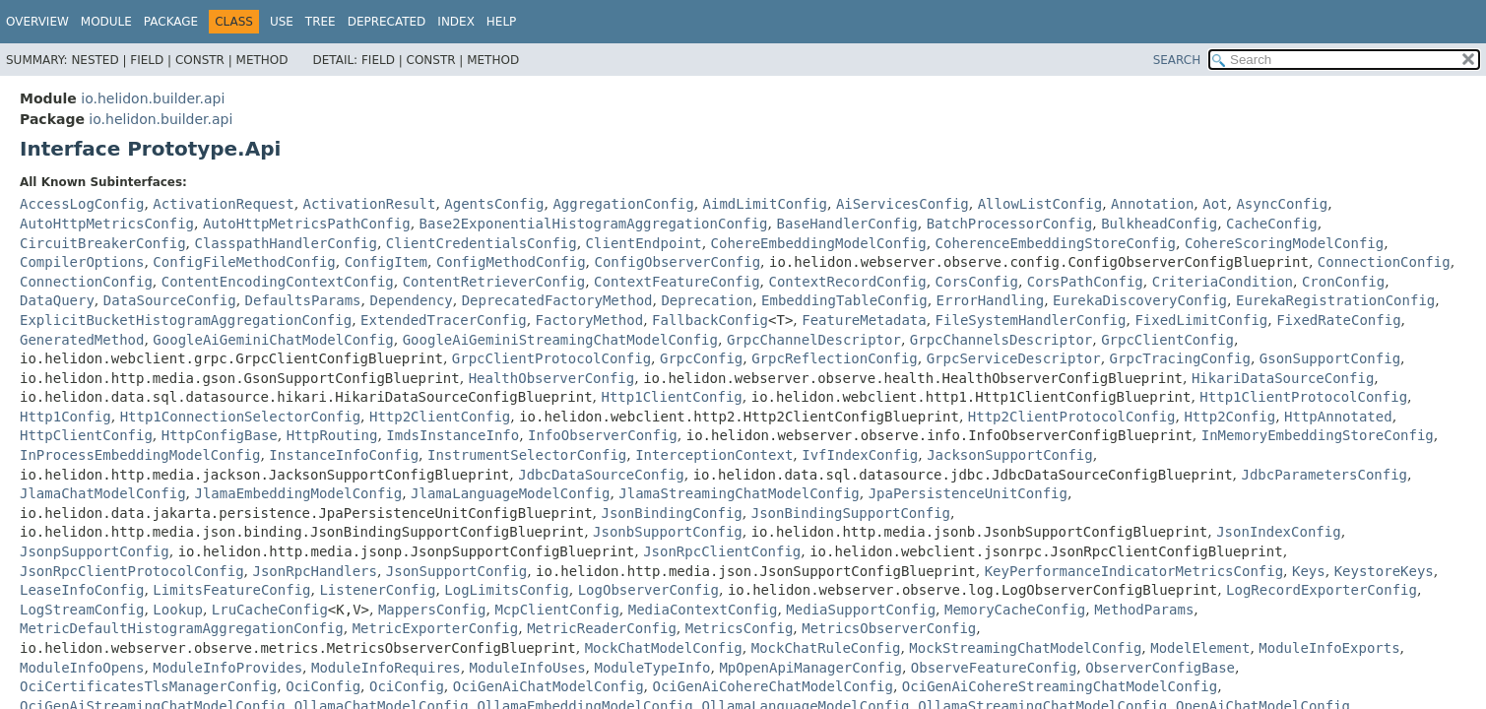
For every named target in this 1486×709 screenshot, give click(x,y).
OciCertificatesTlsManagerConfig (148, 686)
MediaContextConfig (703, 609)
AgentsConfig (494, 204)
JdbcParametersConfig (1324, 475)
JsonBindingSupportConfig (850, 513)
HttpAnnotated (1338, 416)
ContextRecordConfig (848, 282)
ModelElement (1200, 648)
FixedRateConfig (1338, 320)
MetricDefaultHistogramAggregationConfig (182, 628)
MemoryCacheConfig (1014, 609)
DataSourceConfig (169, 300)
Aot (1214, 204)
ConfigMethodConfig (511, 262)
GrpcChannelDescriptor (814, 340)
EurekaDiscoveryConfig (1140, 300)
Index (456, 22)
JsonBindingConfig (672, 513)
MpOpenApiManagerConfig (810, 668)
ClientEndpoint (644, 243)
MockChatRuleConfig (826, 648)
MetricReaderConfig (602, 628)
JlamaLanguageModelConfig (510, 493)
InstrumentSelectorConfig (526, 455)
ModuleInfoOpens (82, 668)
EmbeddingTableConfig (844, 300)
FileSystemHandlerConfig (1031, 320)
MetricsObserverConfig (889, 628)
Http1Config (65, 416)
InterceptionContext (714, 455)
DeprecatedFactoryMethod (557, 300)
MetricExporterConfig (436, 628)
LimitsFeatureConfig (231, 590)
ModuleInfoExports (1329, 648)
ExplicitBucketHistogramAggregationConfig (186, 320)
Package (171, 22)
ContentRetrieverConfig (494, 282)
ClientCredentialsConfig (481, 243)
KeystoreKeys (1384, 571)
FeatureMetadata (864, 320)
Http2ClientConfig (439, 416)
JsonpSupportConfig (94, 551)
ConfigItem (386, 262)
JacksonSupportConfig (1010, 455)
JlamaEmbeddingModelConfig (298, 493)
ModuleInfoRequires (386, 668)
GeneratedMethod (82, 340)
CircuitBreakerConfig (103, 243)
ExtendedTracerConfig (443, 320)
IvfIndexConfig (860, 455)
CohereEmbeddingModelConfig (819, 243)
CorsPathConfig (1085, 282)
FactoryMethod (590, 320)
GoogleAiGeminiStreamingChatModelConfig (560, 340)
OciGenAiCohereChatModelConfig (773, 686)
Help (501, 22)
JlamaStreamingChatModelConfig (738, 493)
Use (281, 22)
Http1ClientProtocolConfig (1303, 397)
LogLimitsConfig (506, 590)
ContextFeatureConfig (677, 282)
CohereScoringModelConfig (1284, 243)
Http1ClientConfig (672, 397)
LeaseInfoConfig (82, 590)
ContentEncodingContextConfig (278, 282)
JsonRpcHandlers (314, 571)
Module (106, 22)
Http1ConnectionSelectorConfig (240, 416)
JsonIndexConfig (1278, 532)
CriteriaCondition (1222, 282)
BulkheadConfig (1159, 223)
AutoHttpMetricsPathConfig (307, 223)
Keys (1308, 571)
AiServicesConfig (902, 204)
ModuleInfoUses (528, 668)
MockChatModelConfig (664, 648)
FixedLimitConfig (1200, 320)
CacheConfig (1272, 223)
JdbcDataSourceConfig (601, 475)
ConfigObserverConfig (678, 262)
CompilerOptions (82, 262)
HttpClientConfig (86, 435)
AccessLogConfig (82, 204)
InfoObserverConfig (603, 435)
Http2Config (1229, 416)
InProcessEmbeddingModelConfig (140, 455)
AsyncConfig (1281, 204)
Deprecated (387, 22)
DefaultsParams (303, 300)
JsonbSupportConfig (668, 532)
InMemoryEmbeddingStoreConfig (1317, 435)
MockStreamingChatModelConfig (1025, 648)
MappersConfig (432, 609)
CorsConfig (977, 282)
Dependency (410, 300)
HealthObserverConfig (552, 378)
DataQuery (57, 300)
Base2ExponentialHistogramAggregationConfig (594, 223)
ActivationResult (369, 204)
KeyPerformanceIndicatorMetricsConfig (1134, 571)
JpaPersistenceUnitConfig (968, 493)
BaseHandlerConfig (846, 223)
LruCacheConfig (270, 609)
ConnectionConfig (1384, 262)
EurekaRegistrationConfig (1335, 300)
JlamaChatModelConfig (103, 493)
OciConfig (323, 686)
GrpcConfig (701, 358)
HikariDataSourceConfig (1283, 378)
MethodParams (1144, 609)
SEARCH (1177, 60)
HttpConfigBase (220, 435)
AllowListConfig (1040, 204)
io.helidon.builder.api (153, 98)
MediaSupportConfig (861, 609)
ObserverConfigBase (1160, 668)
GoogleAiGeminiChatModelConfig (273, 340)
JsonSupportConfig (456, 571)
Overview (37, 22)
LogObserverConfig (648, 590)
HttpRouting (332, 435)
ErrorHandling (991, 300)
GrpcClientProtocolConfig (551, 358)
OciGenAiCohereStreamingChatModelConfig (1059, 686)
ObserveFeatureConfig (994, 668)
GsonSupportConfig (1330, 358)
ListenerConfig (377, 590)
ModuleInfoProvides (227, 668)
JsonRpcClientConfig (722, 551)
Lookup (178, 609)
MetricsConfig (739, 628)
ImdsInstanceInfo (452, 435)
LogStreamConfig (82, 609)
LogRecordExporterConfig (1321, 590)
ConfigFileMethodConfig (244, 262)
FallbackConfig (710, 320)
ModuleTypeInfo (653, 668)
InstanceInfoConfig (344, 455)
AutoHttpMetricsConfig (107, 223)
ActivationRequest (223, 204)
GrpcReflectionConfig (834, 358)
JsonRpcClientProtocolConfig (132, 571)
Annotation (1152, 204)
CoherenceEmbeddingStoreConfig (1056, 243)
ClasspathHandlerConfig (285, 243)
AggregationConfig (622, 204)
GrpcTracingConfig (1180, 358)
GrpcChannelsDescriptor (1001, 340)
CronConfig (1343, 282)
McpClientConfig (556, 609)
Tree (320, 22)
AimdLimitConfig (765, 204)
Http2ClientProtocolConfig (1072, 416)
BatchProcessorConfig (1010, 223)
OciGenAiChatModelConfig (548, 686)
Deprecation (706, 300)
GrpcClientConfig (1167, 340)
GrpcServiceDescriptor (1014, 358)
